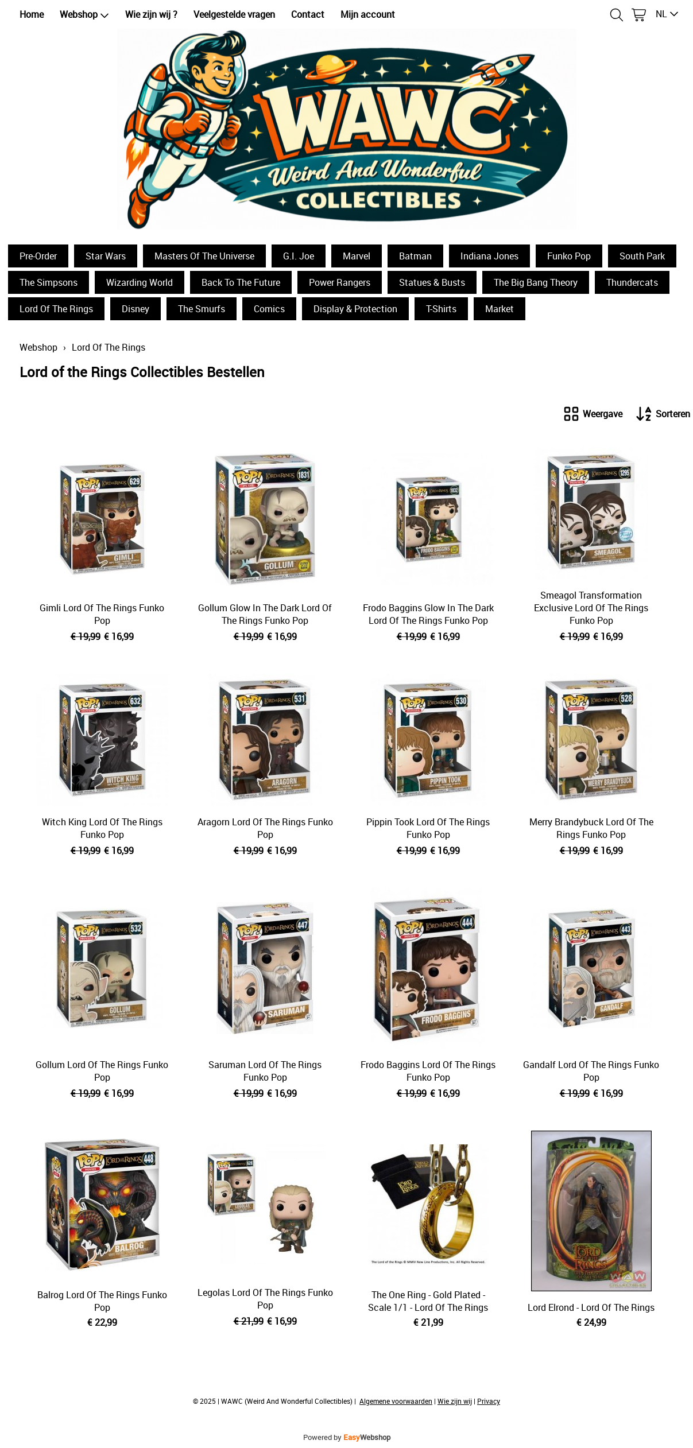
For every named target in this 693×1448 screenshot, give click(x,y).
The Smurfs (201, 308)
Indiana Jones (489, 256)
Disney (135, 308)
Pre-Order (38, 256)
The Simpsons (49, 282)
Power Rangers (339, 282)
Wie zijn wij (455, 1401)
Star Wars (106, 256)
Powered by (346, 1437)
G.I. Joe (298, 256)
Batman (415, 256)
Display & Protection (355, 308)
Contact (307, 14)
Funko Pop (569, 256)
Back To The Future (241, 282)
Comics (269, 308)
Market (499, 308)
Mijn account (367, 14)
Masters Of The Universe (204, 256)
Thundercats (632, 282)
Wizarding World (139, 282)
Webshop (84, 14)
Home (32, 14)
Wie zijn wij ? (151, 14)
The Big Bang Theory (536, 282)
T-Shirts (441, 308)
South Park (642, 256)
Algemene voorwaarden (395, 1401)
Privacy (488, 1401)
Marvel (356, 256)
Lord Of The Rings (56, 308)
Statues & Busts (432, 282)
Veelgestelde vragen (234, 14)
